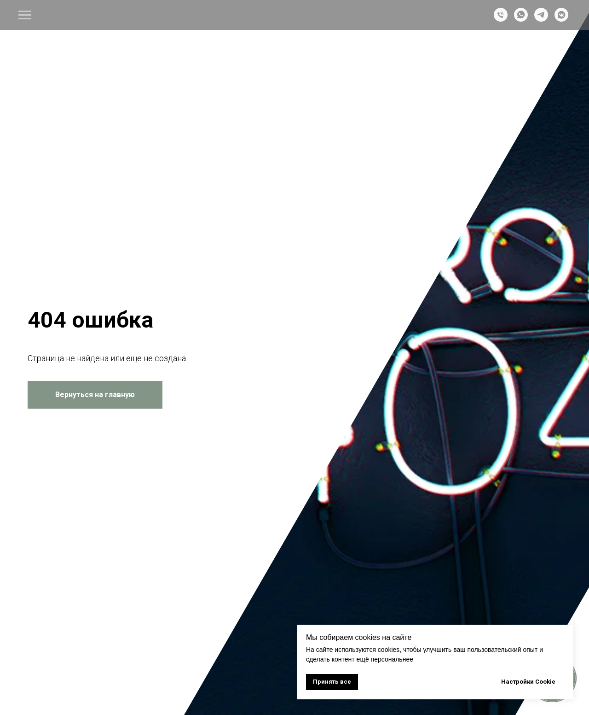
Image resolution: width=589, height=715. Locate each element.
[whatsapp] (521, 19)
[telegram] (541, 19)
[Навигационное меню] (24, 15)
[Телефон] (501, 19)
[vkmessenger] (561, 19)
